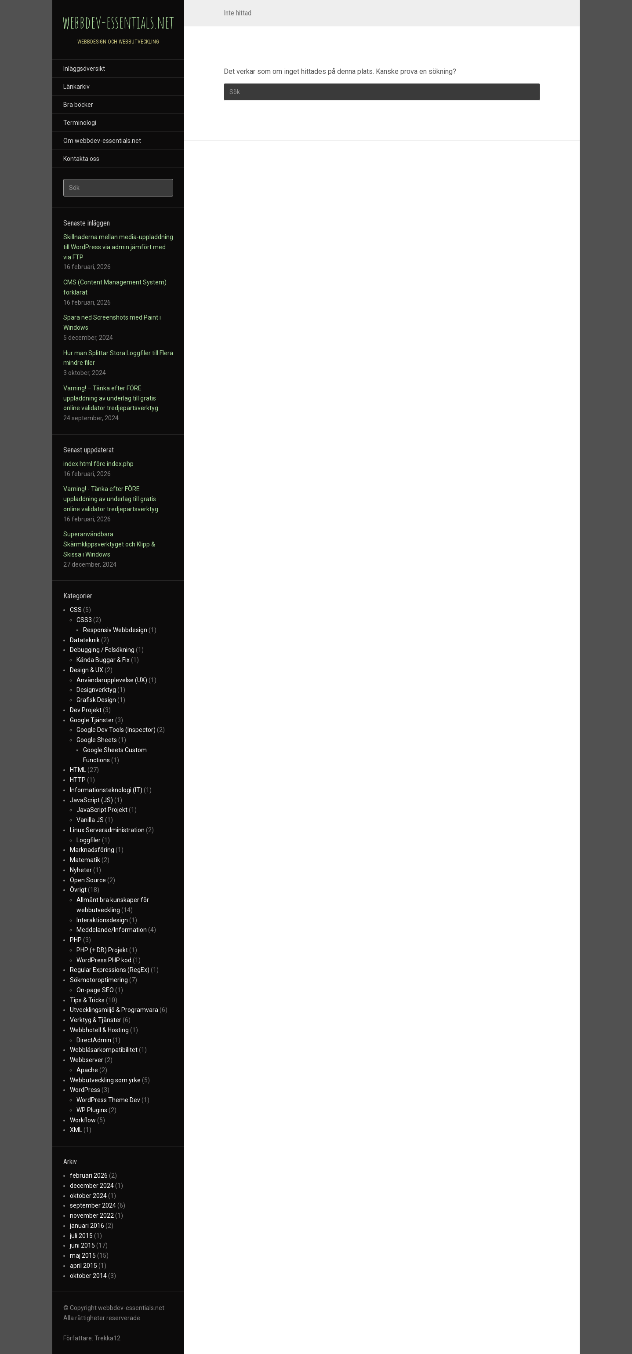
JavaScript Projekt (101, 809)
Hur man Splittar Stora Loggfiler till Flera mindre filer (118, 358)
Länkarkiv (76, 86)
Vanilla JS (90, 819)
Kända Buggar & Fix (103, 659)
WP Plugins (91, 1110)
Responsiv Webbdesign (115, 629)
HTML (78, 769)
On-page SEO (95, 990)
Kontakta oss (81, 158)
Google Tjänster (92, 720)
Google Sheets (96, 739)
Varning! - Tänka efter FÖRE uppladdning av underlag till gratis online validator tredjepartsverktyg (110, 499)
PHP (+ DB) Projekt (102, 950)
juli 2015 (81, 1235)
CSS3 (84, 619)
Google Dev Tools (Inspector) (116, 729)
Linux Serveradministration (107, 830)
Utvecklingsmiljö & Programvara (114, 1009)
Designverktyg (96, 689)
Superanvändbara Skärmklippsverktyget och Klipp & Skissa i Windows (109, 544)
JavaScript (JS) (91, 800)
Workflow (83, 1120)
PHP (76, 939)
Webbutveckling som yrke (105, 1080)
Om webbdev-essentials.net (102, 140)
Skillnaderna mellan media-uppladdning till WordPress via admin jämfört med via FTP (118, 247)
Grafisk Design (96, 699)
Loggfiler (88, 840)
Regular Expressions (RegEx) (109, 969)
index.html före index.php (98, 463)
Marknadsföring (92, 849)
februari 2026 (89, 1175)
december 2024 (92, 1185)
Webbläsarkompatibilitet (104, 1049)
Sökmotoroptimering (99, 979)
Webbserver (86, 1059)
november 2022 (92, 1215)
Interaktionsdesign (102, 920)
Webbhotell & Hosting (99, 1030)
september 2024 (93, 1205)
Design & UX (86, 669)
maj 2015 (83, 1255)
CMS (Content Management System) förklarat (115, 287)
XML (76, 1129)
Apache (87, 1070)
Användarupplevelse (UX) (111, 680)
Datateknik (85, 640)
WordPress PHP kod (103, 960)
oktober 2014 (88, 1275)
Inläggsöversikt (84, 68)
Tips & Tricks (87, 1000)
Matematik (85, 859)
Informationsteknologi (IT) (106, 789)
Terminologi (79, 122)
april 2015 (83, 1265)
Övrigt (78, 889)
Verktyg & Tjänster (95, 1019)
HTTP (78, 779)
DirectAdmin (93, 1040)
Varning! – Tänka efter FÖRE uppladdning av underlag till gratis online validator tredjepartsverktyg (110, 398)
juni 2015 (82, 1245)
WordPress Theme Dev (108, 1099)
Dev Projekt (86, 709)
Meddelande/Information (111, 929)
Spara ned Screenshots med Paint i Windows (112, 322)
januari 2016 (87, 1225)
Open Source (88, 880)
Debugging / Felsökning (102, 649)
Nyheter (81, 870)
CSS (76, 609)
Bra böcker (78, 104)
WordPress (85, 1089)
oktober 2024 (88, 1195)
